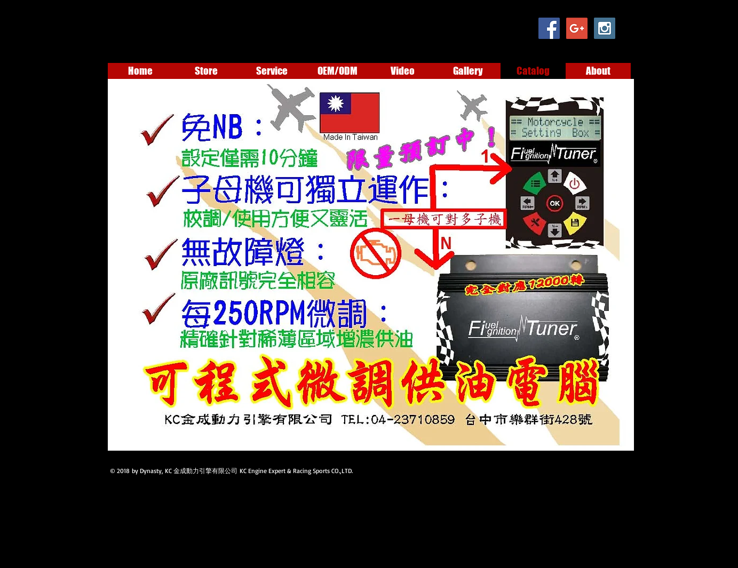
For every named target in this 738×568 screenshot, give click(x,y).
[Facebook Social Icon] (549, 28)
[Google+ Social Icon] (577, 28)
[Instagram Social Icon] (604, 28)
